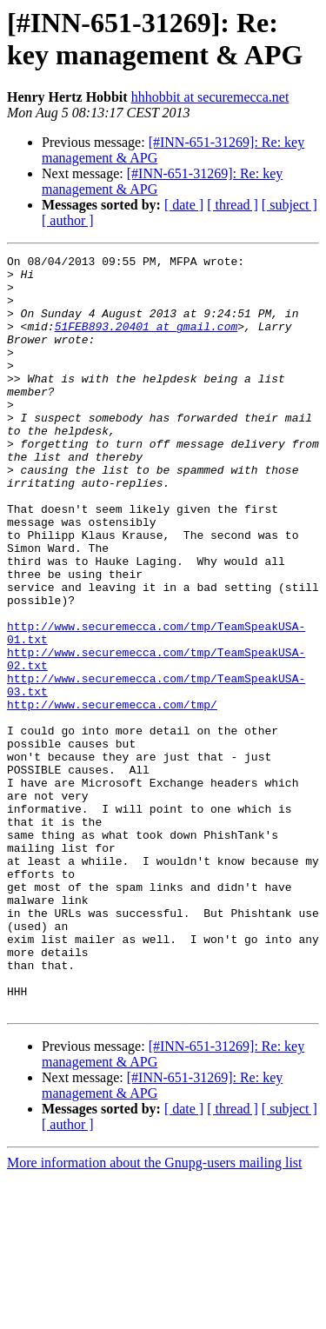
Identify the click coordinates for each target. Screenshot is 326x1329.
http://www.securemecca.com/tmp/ (112, 795)
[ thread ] (232, 204)
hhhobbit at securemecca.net (210, 97)
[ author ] (68, 220)
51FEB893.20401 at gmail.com (146, 341)
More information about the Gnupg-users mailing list (155, 1313)
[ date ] (183, 204)
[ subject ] (289, 204)
